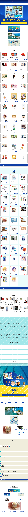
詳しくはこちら (2, 463)
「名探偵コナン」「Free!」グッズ (21, 434)
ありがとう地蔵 (7, 434)
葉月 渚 (2, 399)
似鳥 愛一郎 (2, 402)
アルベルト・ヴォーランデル (3, 404)
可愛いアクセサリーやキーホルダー (14, 424)
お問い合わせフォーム (3, 476)
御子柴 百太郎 (9, 402)
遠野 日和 (23, 399)
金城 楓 (16, 402)
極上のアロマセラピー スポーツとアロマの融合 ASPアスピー (21, 429)
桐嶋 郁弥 (9, 399)
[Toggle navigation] (7, 4)
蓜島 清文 (23, 402)
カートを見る (21, 4)
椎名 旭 (16, 399)
